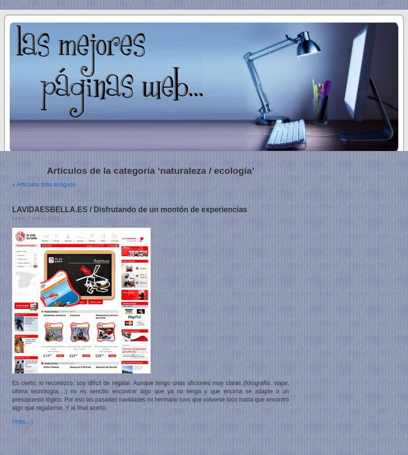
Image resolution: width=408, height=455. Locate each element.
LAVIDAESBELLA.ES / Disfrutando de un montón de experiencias (129, 209)
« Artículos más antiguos (44, 184)
